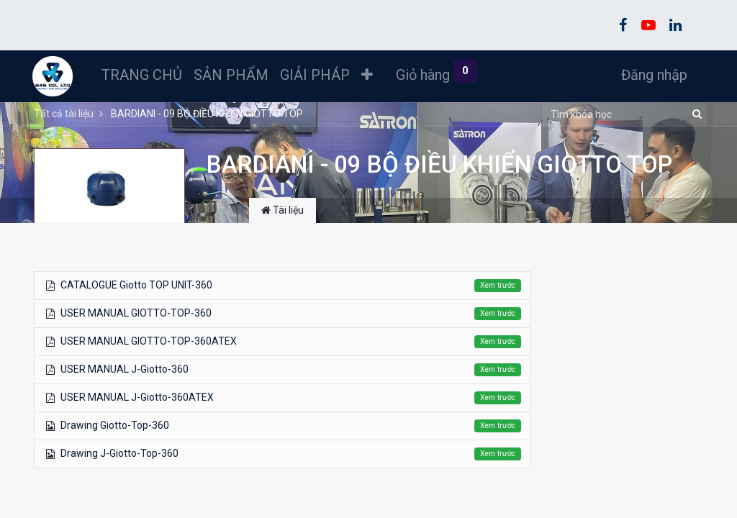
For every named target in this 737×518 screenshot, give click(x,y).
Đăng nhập (653, 74)
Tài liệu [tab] (282, 210)
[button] (368, 75)
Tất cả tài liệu (64, 113)
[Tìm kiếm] (694, 114)
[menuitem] (143, 75)
